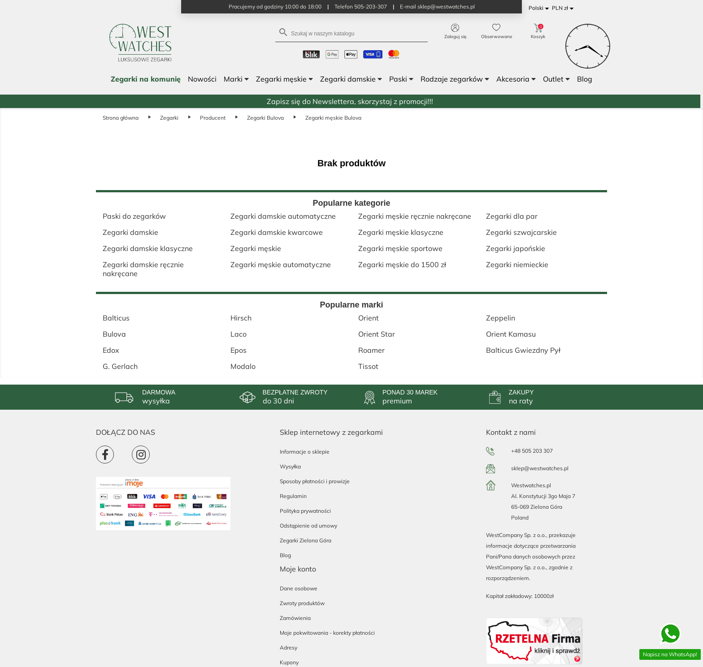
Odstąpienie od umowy (308, 525)
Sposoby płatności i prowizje (315, 481)
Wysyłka (290, 466)
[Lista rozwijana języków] (540, 8)
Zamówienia (295, 618)
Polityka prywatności (305, 510)
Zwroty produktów (302, 603)
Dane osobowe (298, 588)
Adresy (288, 647)
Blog (285, 555)
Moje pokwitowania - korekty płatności (327, 632)
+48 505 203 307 (532, 450)
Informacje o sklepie (305, 451)
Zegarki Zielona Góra (305, 540)
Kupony (289, 662)
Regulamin (293, 496)
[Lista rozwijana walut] (564, 8)
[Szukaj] (351, 33)
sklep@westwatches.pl (539, 468)
